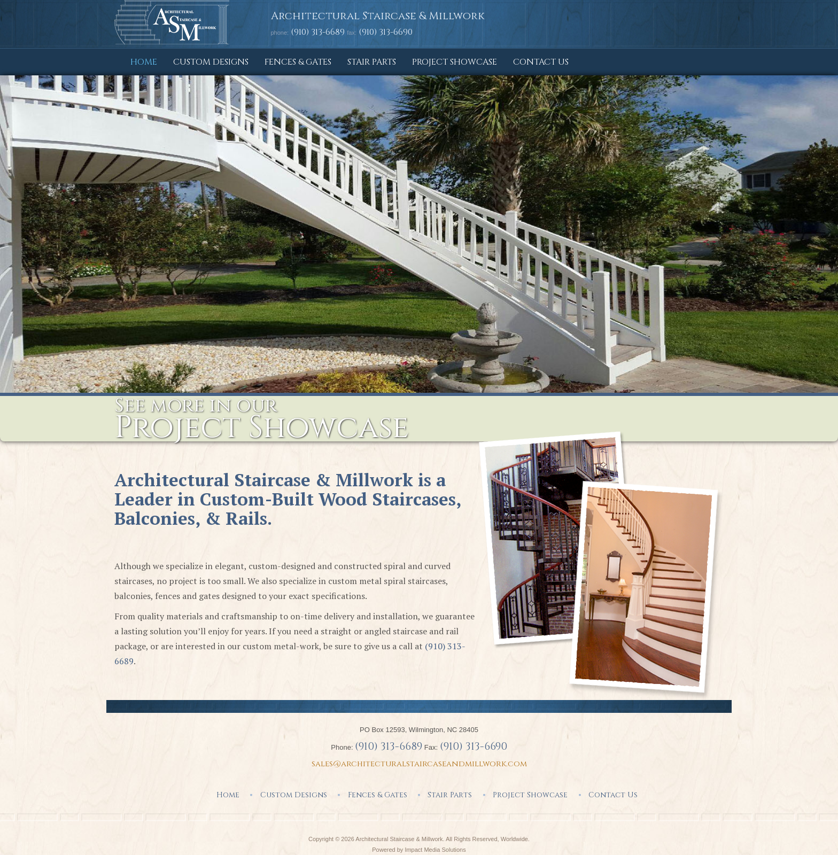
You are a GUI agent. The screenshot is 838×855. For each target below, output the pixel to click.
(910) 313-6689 (318, 32)
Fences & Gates (298, 62)
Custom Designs (211, 62)
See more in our (261, 418)
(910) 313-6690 (473, 746)
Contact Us (541, 62)
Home (143, 62)
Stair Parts (371, 62)
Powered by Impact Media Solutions (418, 849)
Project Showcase (454, 62)
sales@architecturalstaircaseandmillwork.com (419, 764)
